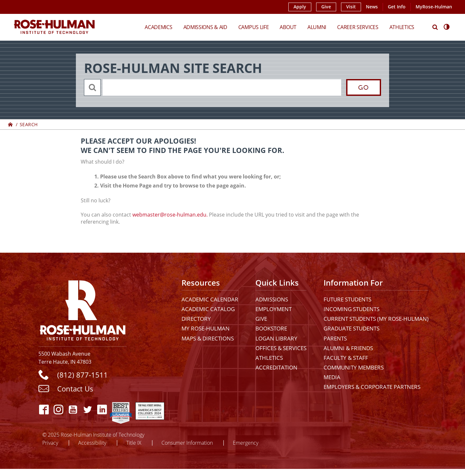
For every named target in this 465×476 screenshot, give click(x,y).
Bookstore (271, 328)
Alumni (316, 27)
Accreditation (276, 367)
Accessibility (92, 442)
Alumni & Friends (348, 348)
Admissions (271, 299)
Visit (351, 7)
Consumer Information (187, 442)
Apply (300, 7)
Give (326, 7)
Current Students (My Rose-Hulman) (376, 318)
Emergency (245, 442)
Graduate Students (351, 328)
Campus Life (253, 27)
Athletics (401, 27)
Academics (158, 27)
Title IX (133, 442)
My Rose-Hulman (205, 328)
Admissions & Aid (205, 27)
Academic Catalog (208, 309)
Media (332, 377)
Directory (196, 318)
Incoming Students (351, 309)
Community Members (354, 367)
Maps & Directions (207, 338)
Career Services (357, 27)
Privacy (50, 442)
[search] (221, 87)
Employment (273, 309)
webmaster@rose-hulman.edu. (170, 214)
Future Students (347, 299)
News (372, 7)
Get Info (397, 7)
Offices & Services (280, 348)
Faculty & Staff (346, 357)
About (288, 27)
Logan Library (276, 338)
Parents (335, 338)
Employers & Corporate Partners (372, 386)
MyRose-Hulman (434, 7)
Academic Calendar (209, 299)
